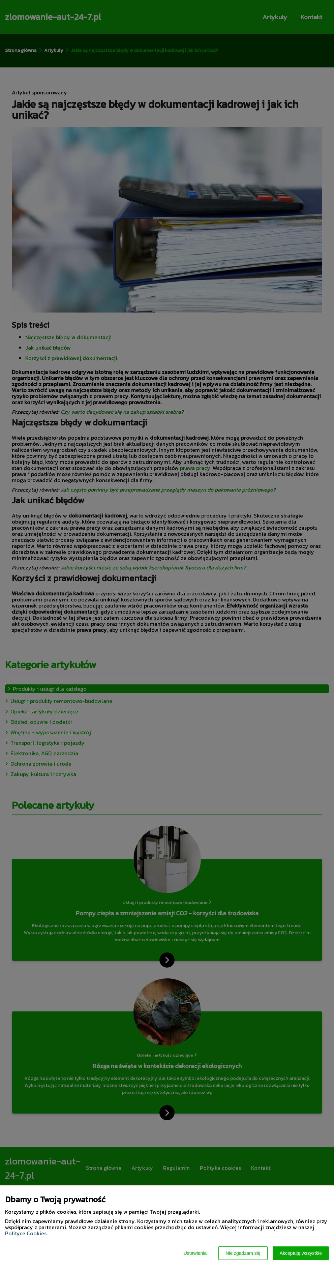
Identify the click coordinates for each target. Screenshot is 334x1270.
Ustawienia (195, 1253)
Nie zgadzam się (243, 1253)
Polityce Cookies (26, 1233)
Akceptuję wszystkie (301, 1253)
